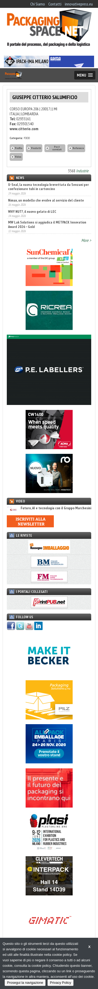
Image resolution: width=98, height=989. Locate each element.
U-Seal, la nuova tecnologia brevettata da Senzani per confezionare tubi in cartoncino (48, 186)
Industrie (82, 170)
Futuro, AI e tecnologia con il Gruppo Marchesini (49, 508)
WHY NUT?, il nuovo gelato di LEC (32, 211)
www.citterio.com (24, 128)
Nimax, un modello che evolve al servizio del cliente (46, 200)
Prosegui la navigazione (25, 983)
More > (86, 240)
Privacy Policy (60, 983)
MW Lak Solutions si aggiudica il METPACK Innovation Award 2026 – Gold (47, 224)
